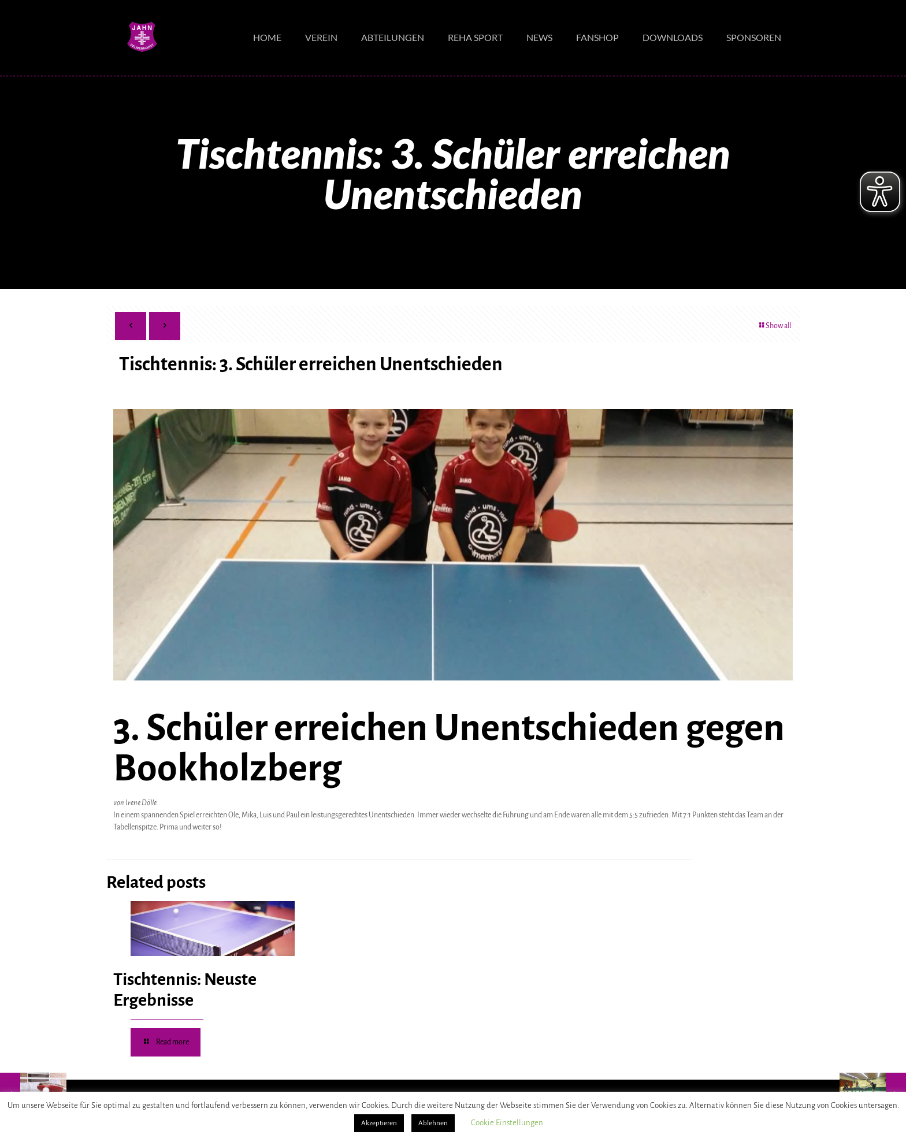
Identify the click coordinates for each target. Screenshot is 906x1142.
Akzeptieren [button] (379, 1123)
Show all (774, 326)
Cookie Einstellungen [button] (507, 1122)
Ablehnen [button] (433, 1123)
